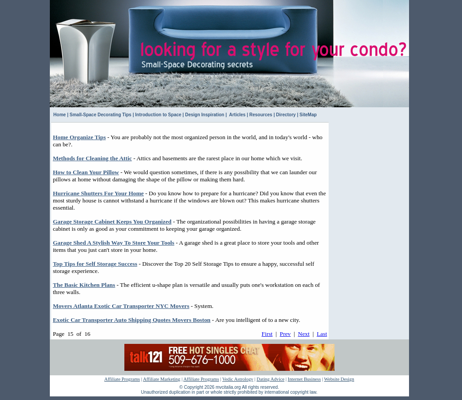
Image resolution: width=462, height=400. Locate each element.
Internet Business (304, 379)
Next (304, 333)
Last (322, 333)
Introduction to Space (158, 114)
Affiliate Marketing (161, 379)
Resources (260, 114)
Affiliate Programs (122, 379)
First (267, 333)
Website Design (339, 379)
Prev (285, 333)
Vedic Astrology (237, 379)
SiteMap (308, 114)
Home (59, 114)
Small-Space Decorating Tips (101, 114)
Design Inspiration (204, 114)
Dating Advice (271, 379)
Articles (237, 114)
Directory (286, 114)
